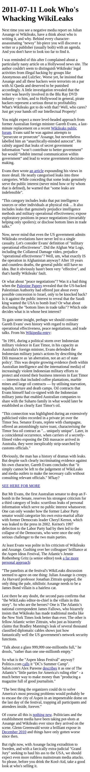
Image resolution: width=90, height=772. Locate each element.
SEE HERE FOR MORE (21, 486)
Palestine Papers (29, 286)
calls (25, 664)
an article (37, 171)
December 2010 (14, 732)
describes (50, 668)
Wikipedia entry (38, 333)
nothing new (42, 715)
